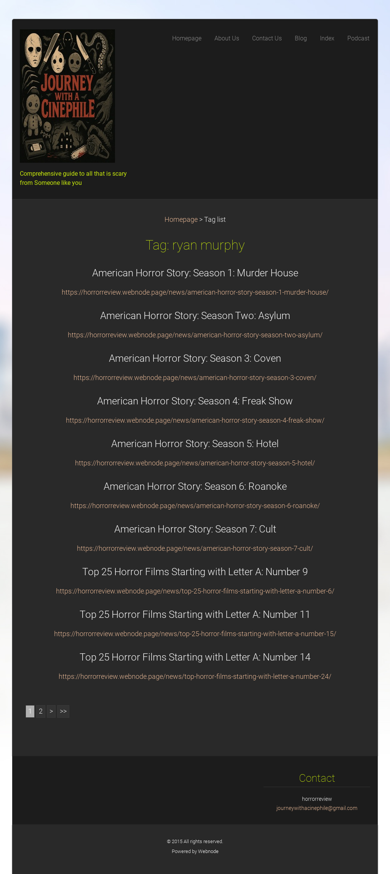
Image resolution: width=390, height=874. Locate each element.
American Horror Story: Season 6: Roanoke (195, 486)
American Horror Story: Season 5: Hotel (195, 443)
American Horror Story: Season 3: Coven (195, 358)
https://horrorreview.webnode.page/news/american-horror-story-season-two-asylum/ (195, 335)
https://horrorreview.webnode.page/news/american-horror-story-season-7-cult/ (195, 548)
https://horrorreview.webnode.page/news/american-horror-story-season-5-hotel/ (195, 463)
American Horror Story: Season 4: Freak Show (195, 401)
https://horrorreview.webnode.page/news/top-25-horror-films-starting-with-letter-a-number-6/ (195, 591)
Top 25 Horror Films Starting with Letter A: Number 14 (195, 657)
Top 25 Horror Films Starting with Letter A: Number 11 (195, 614)
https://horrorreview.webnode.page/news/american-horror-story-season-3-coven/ (195, 378)
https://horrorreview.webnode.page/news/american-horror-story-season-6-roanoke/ (195, 506)
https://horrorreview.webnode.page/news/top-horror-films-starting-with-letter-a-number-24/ (195, 676)
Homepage (181, 219)
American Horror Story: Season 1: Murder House (195, 273)
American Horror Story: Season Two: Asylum (195, 315)
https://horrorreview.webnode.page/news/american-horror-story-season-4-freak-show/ (195, 420)
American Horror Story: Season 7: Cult (195, 529)
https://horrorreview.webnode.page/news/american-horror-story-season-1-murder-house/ (195, 292)
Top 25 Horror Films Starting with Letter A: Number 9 (195, 571)
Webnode (208, 851)
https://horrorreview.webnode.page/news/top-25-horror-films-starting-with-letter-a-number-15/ (195, 634)
